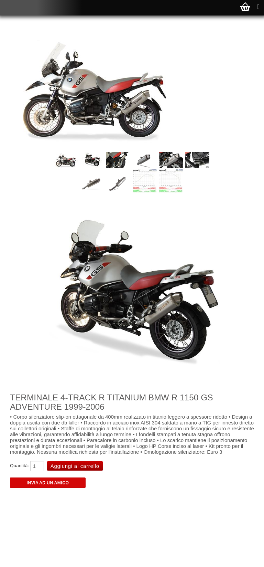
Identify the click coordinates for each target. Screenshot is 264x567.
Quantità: (19, 465)
